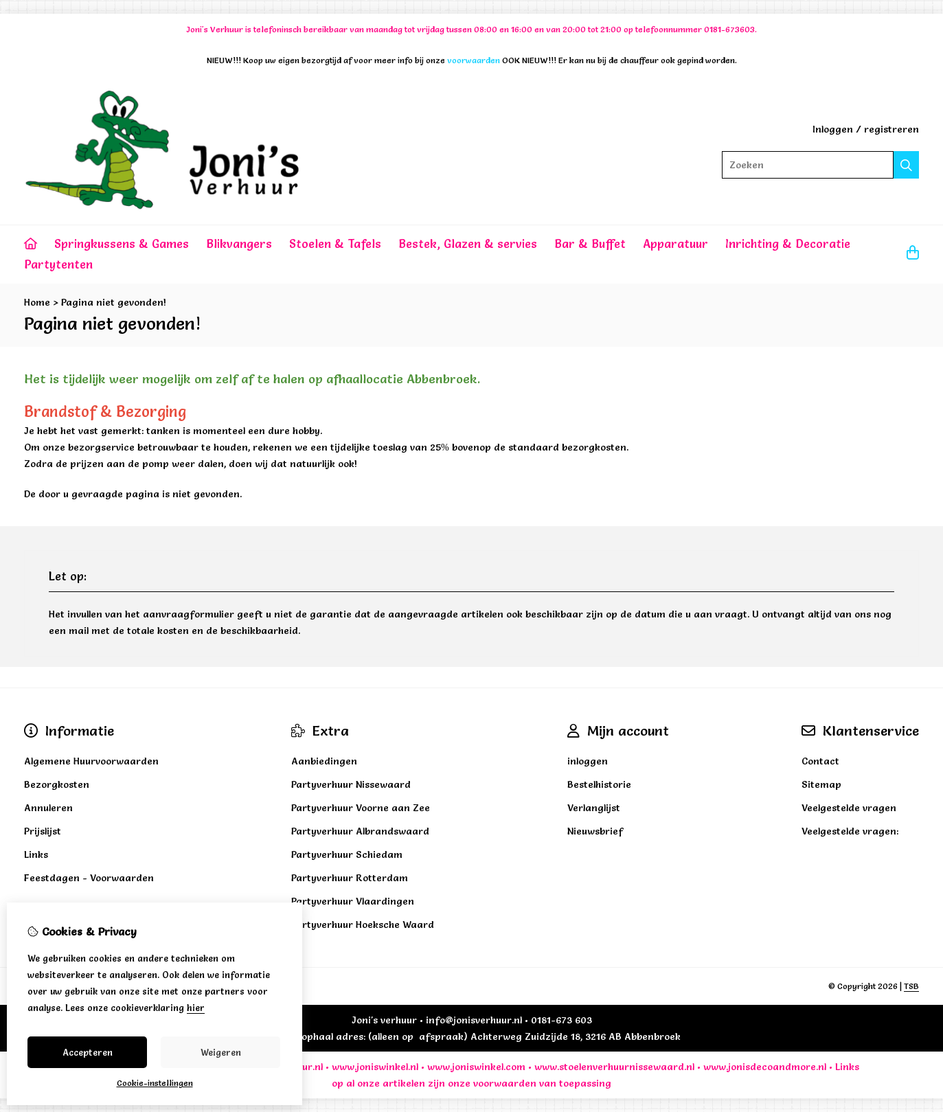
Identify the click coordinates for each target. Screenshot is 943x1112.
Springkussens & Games (121, 243)
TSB (911, 986)
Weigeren (221, 1052)
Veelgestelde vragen (849, 808)
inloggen (587, 761)
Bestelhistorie (599, 784)
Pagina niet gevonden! (113, 302)
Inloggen (833, 129)
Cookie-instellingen (155, 1083)
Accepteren (88, 1052)
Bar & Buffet (590, 243)
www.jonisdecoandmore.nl (764, 1066)
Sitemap (821, 784)
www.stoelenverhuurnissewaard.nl (614, 1066)
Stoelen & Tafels (335, 243)
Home (37, 302)
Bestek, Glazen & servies (467, 243)
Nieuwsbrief (595, 831)
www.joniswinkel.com (476, 1066)
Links (847, 1066)
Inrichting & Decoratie (787, 243)
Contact (820, 761)
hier (196, 1007)
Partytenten (58, 264)
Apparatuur (675, 243)
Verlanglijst (593, 808)
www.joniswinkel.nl (375, 1066)
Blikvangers (239, 243)
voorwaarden (504, 1083)
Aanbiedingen (324, 761)
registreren (891, 129)
